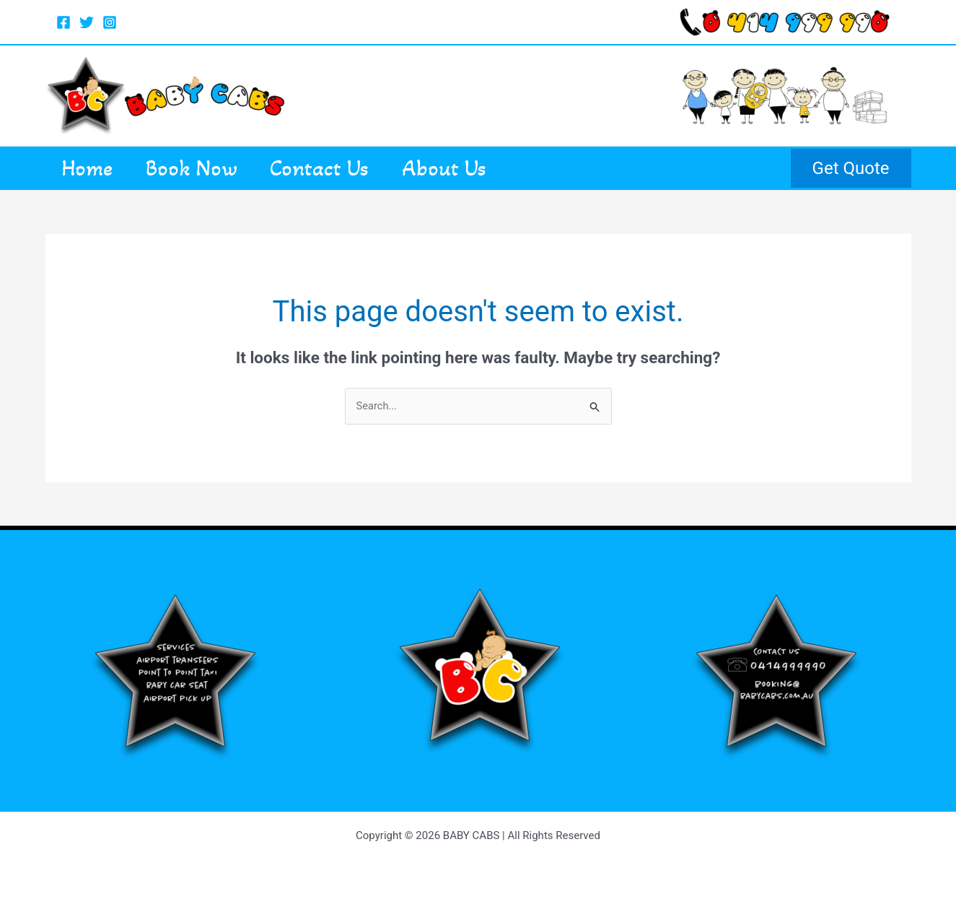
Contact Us (349, 168)
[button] (851, 168)
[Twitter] (86, 22)
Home (93, 168)
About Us (486, 168)
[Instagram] (109, 22)
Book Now (209, 168)
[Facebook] (63, 22)
